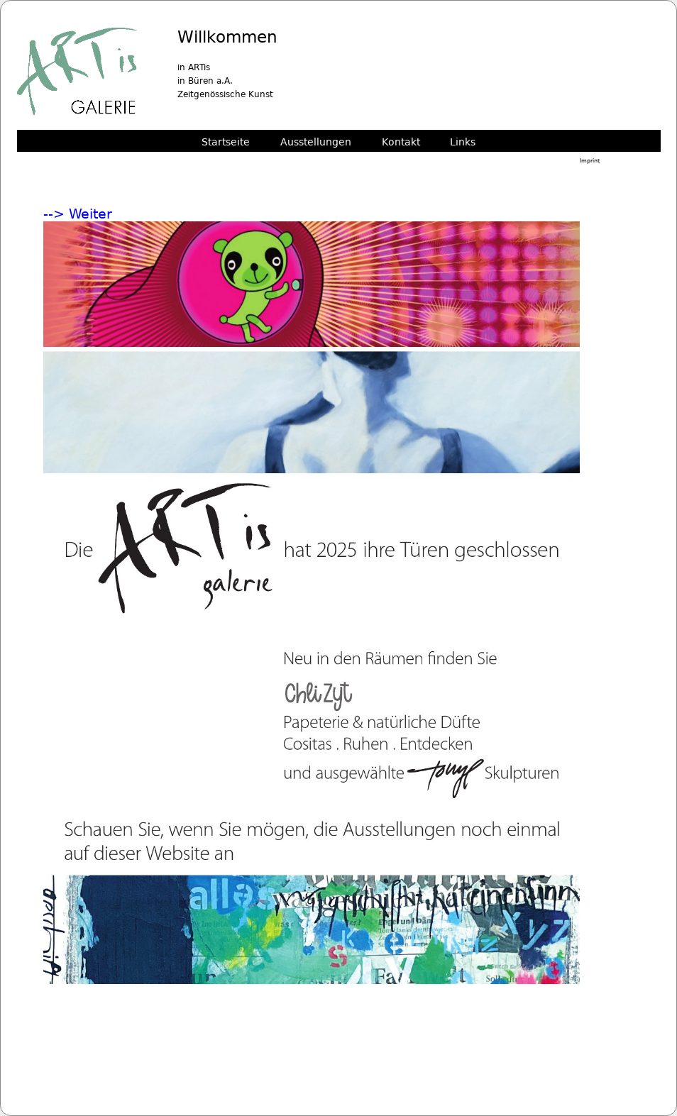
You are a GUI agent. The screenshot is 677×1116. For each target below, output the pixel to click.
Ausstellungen (315, 141)
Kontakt (401, 141)
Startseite (226, 141)
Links (462, 141)
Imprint (590, 161)
